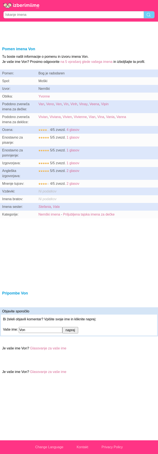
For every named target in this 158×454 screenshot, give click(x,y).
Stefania (44, 207)
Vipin (104, 104)
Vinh (73, 104)
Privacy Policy (112, 447)
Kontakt (82, 447)
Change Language (49, 447)
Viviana (55, 117)
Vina (100, 117)
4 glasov (73, 130)
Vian (92, 117)
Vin (66, 104)
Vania (110, 117)
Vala (56, 207)
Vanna (121, 117)
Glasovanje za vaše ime (48, 348)
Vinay (83, 104)
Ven (59, 104)
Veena (94, 104)
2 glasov (73, 171)
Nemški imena (49, 214)
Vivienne (80, 117)
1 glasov (73, 137)
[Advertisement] (79, 33)
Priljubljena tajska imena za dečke (89, 214)
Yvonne (44, 96)
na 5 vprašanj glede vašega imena (86, 62)
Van (41, 104)
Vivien (67, 117)
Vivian (43, 117)
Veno (50, 104)
